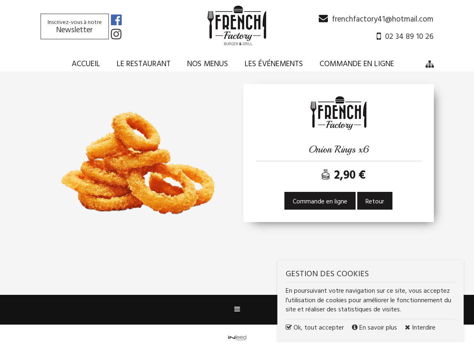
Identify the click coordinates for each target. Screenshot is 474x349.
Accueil (86, 64)
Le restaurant (144, 64)
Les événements (274, 64)
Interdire (420, 328)
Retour (375, 201)
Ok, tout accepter (315, 328)
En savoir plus (375, 328)
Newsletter (75, 27)
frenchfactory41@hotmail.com (382, 19)
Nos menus (207, 64)
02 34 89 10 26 (409, 37)
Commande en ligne (357, 64)
